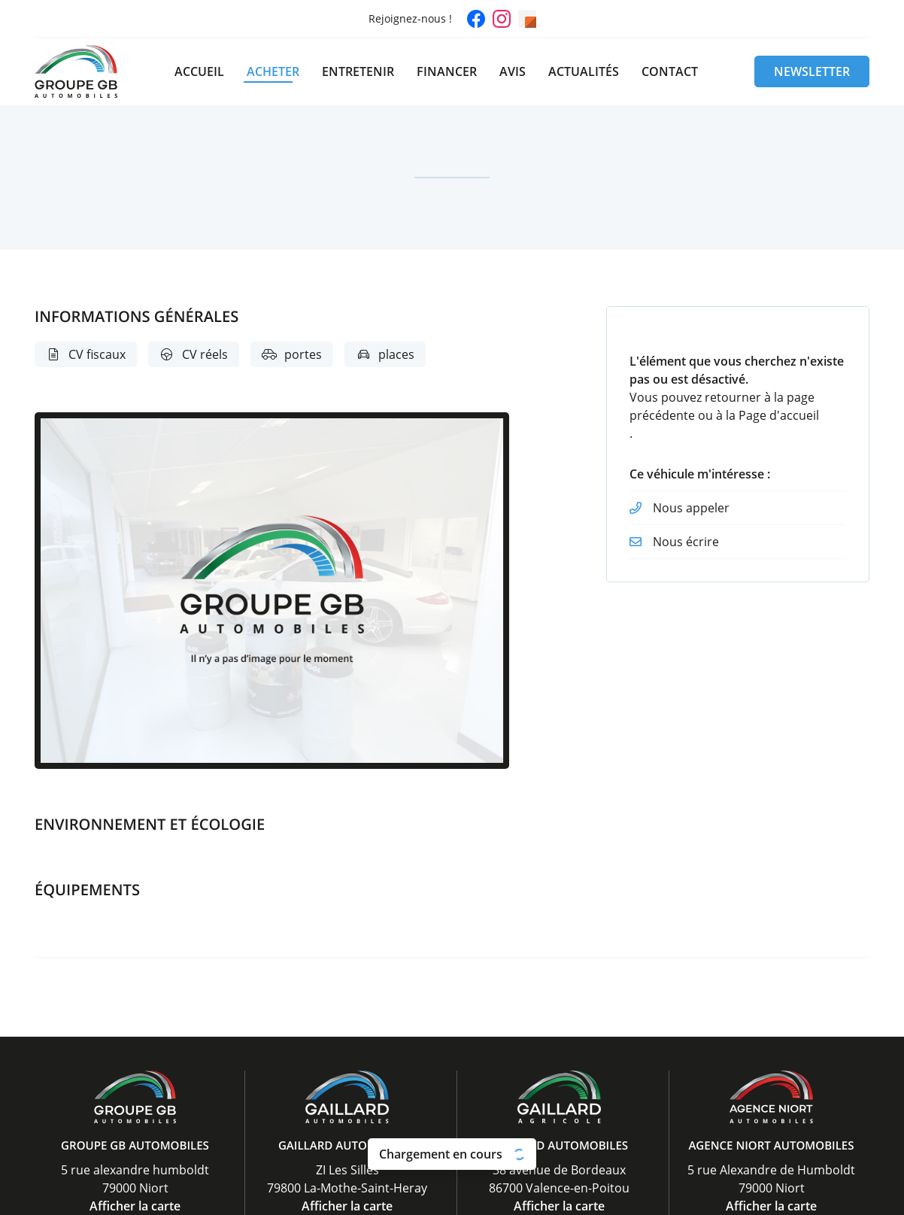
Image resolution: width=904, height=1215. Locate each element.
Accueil (199, 71)
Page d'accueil (779, 415)
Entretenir (358, 71)
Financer (447, 71)
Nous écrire (686, 541)
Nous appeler (691, 508)
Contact (670, 71)
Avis (512, 71)
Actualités (583, 71)
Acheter (273, 71)
